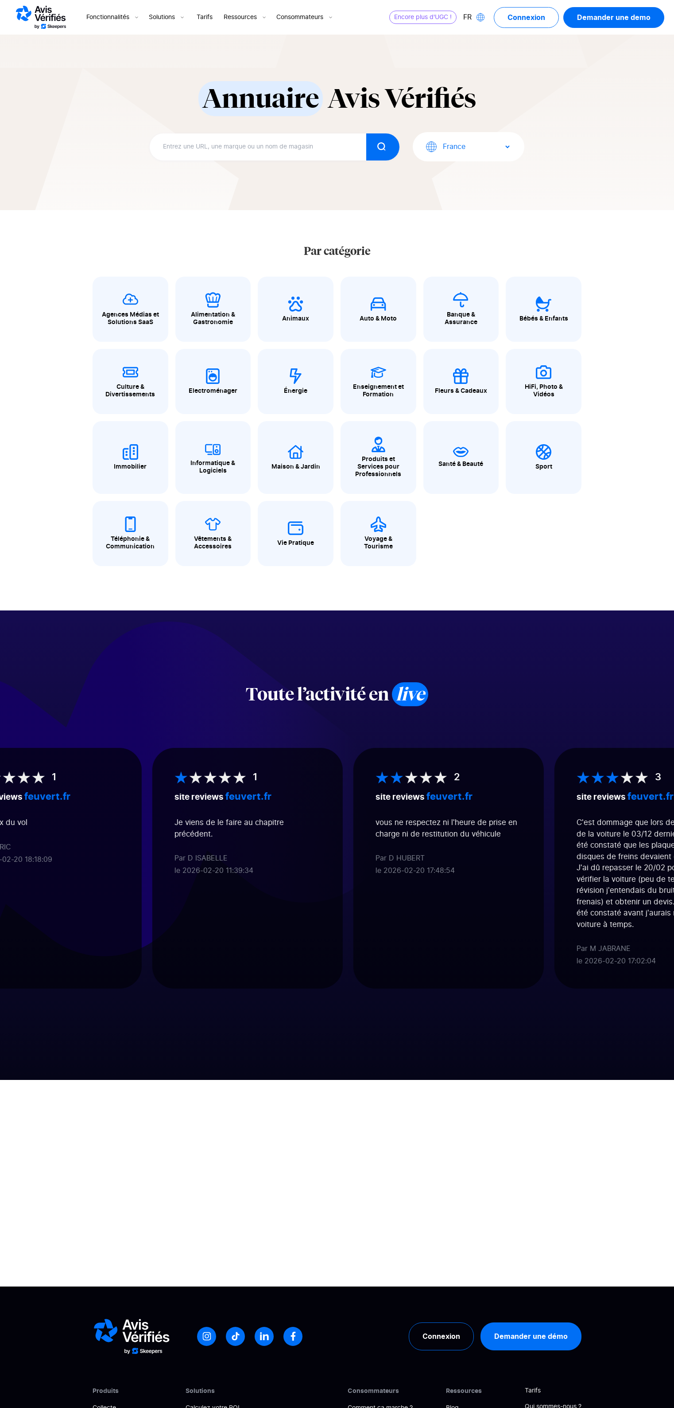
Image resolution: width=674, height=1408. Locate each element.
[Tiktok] (235, 1336)
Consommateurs (305, 17)
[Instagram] (206, 1336)
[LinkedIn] (264, 1336)
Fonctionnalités (113, 17)
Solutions (167, 17)
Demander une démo (531, 1336)
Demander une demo (614, 17)
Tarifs (205, 17)
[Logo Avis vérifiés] (41, 17)
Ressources (245, 17)
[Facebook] (292, 1336)
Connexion (526, 17)
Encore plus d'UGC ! (423, 17)
